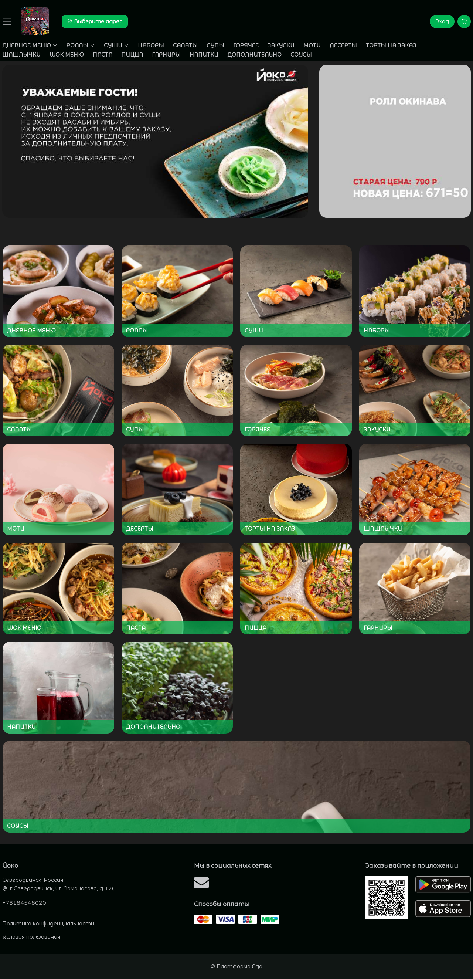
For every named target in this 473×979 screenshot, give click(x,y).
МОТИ (312, 45)
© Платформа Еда (236, 966)
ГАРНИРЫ (166, 54)
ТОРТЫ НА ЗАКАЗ (391, 45)
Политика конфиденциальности (48, 923)
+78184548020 (24, 903)
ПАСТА (102, 54)
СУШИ (116, 45)
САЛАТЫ (185, 45)
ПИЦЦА (132, 54)
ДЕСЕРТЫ (343, 45)
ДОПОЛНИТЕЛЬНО (254, 54)
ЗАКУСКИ (281, 45)
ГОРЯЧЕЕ (246, 45)
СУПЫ (215, 45)
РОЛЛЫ (81, 45)
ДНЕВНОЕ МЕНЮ (30, 45)
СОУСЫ (301, 54)
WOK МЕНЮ (67, 54)
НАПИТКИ (204, 54)
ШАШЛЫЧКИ (21, 54)
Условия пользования (31, 937)
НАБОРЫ (151, 45)
